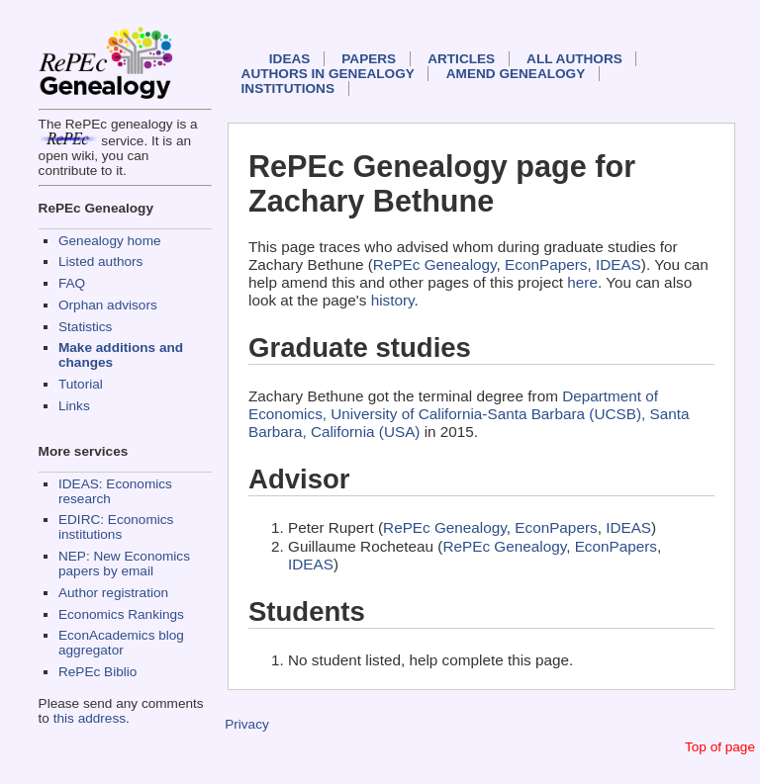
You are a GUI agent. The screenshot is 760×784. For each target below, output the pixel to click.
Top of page (720, 747)
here (582, 282)
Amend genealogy (515, 73)
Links (74, 405)
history (393, 300)
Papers (368, 58)
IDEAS (290, 58)
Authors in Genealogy (328, 73)
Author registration (113, 592)
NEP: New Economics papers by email (124, 563)
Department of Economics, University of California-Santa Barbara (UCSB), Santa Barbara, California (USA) (469, 414)
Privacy (247, 724)
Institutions (287, 88)
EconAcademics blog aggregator (121, 642)
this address (89, 718)
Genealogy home (109, 240)
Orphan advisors (107, 305)
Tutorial (80, 384)
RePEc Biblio (97, 671)
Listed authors (100, 261)
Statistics (85, 326)
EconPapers (546, 264)
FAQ (71, 283)
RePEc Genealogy (435, 264)
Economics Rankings (121, 614)
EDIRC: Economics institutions (115, 527)
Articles (461, 58)
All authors (574, 58)
